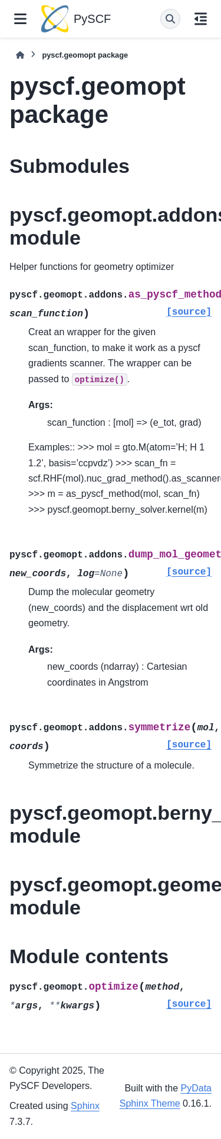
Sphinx (85, 1106)
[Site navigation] (20, 19)
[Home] (20, 55)
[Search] (170, 19)
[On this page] (201, 19)
